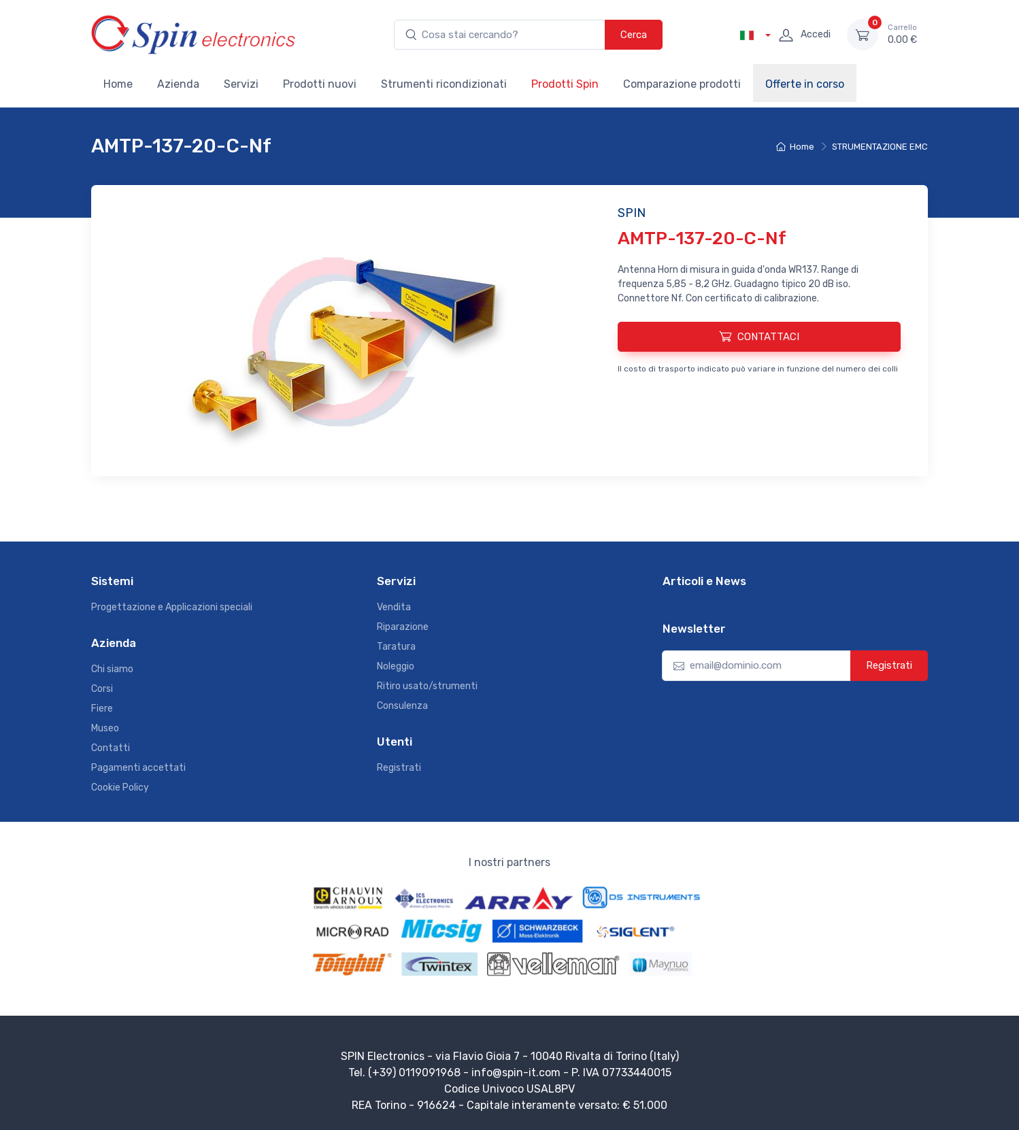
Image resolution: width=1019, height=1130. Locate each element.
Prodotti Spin (565, 84)
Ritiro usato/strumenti (427, 686)
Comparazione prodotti (682, 84)
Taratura (396, 646)
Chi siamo (112, 669)
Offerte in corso (804, 84)
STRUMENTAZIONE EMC (880, 147)
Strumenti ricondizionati (444, 84)
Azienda (178, 84)
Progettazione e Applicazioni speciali (171, 607)
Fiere (102, 708)
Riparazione (403, 627)
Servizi (241, 84)
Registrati (399, 768)
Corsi (102, 689)
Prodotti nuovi (319, 84)
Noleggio (395, 666)
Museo (105, 728)
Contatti (110, 748)
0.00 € (902, 34)
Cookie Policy (120, 787)
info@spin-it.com (516, 1072)
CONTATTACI (759, 336)
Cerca (633, 35)
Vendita (394, 607)
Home (118, 84)
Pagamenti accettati (138, 768)
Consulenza (402, 706)
